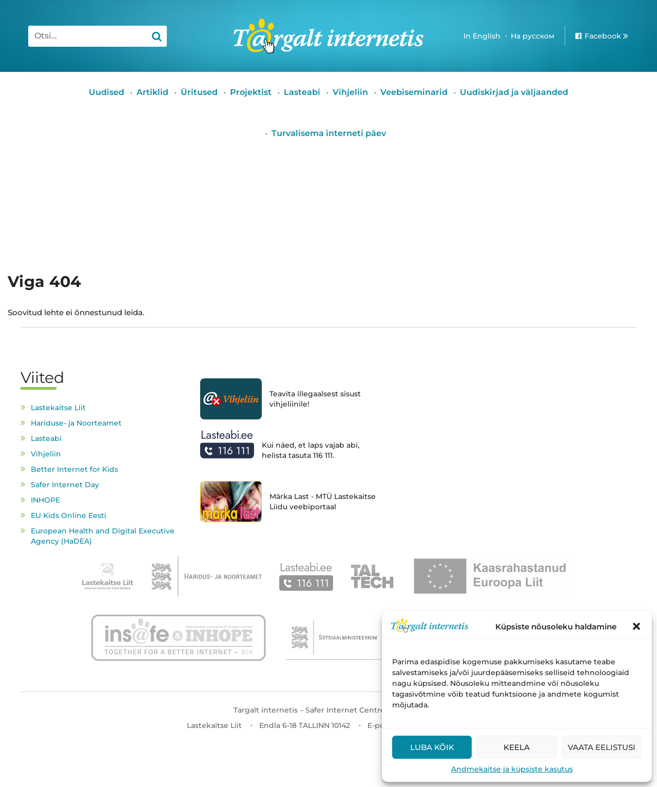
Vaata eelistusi (601, 747)
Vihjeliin (350, 92)
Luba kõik (432, 747)
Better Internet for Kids (74, 469)
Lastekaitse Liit (58, 407)
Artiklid (152, 92)
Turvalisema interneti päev (329, 133)
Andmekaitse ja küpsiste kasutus (512, 769)
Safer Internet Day (65, 484)
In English (481, 36)
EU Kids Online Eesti (68, 515)
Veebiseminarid (414, 92)
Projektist (251, 92)
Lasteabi (302, 92)
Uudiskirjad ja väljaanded (514, 92)
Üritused (199, 92)
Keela (517, 747)
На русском (532, 36)
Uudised (106, 92)
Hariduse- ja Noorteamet (76, 423)
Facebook (603, 36)
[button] (636, 626)
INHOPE (45, 500)
